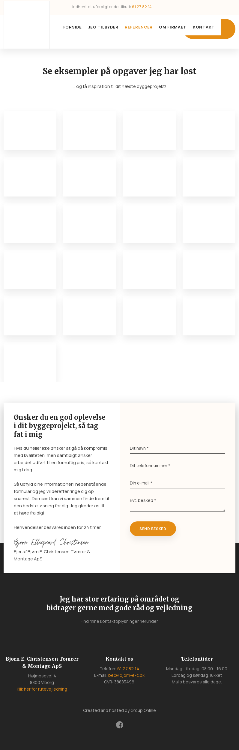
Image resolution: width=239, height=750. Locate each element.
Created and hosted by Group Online (119, 710)
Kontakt (204, 27)
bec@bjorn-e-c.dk (126, 675)
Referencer (139, 27)
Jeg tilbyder (103, 27)
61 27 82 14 (142, 6)
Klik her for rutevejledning (42, 689)
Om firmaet (173, 27)
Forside (72, 27)
